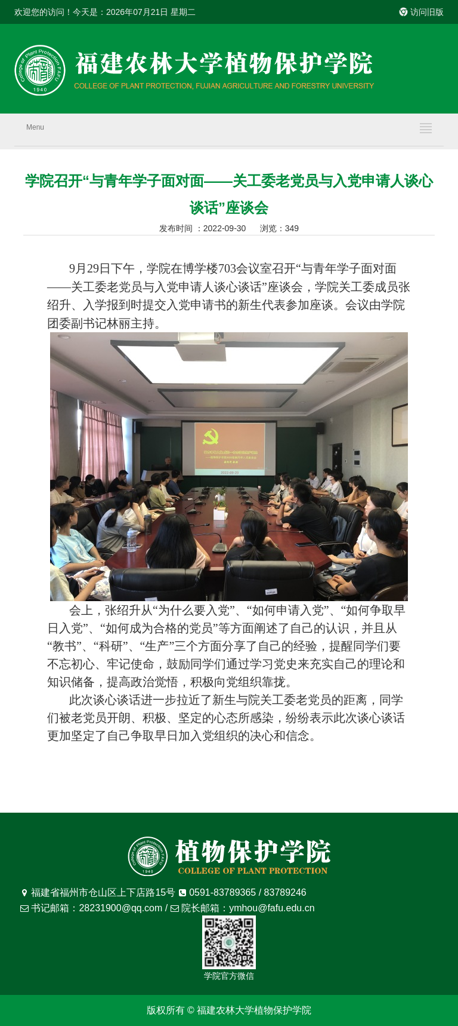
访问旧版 (422, 12)
